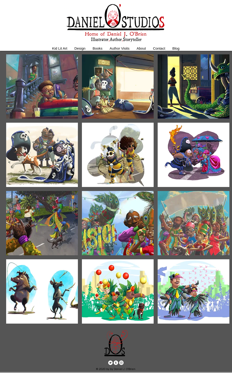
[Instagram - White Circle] (121, 362)
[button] (42, 86)
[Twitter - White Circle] (110, 362)
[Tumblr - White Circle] (116, 362)
